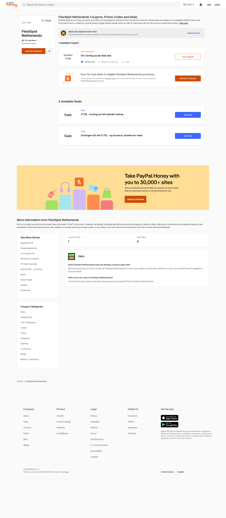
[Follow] (46, 21)
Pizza (23, 312)
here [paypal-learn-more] (67, 472)
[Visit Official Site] (49, 51)
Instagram (132, 427)
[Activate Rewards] (33, 51)
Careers (27, 427)
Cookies (94, 457)
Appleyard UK (27, 243)
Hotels (24, 327)
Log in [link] (217, 4)
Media (26, 445)
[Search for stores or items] (100, 5)
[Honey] (12, 4)
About (26, 416)
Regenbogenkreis (29, 248)
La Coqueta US (28, 253)
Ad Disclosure (97, 439)
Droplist (60, 416)
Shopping (25, 338)
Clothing (24, 343)
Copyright (95, 421)
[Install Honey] (193, 33)
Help (25, 421)
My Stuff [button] (188, 4)
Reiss (23, 274)
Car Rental (25, 349)
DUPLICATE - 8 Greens (31, 269)
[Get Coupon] (188, 57)
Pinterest (132, 433)
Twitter (131, 421)
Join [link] (209, 4)
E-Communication (99, 445)
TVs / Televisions (28, 322)
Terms (93, 433)
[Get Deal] (188, 115)
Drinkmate (25, 290)
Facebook (132, 416)
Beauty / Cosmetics (30, 359)
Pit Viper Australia (29, 264)
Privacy (94, 416)
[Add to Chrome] (135, 199)
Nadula (24, 285)
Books (23, 354)
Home (20, 381)
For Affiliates (62, 433)
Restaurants (26, 317)
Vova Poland (26, 279)
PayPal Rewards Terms (90, 81)
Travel (23, 333)
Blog (25, 439)
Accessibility (96, 451)
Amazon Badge (64, 421)
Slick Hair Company (30, 258)
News (26, 433)
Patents (94, 427)
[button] (172, 471)
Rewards (61, 427)
